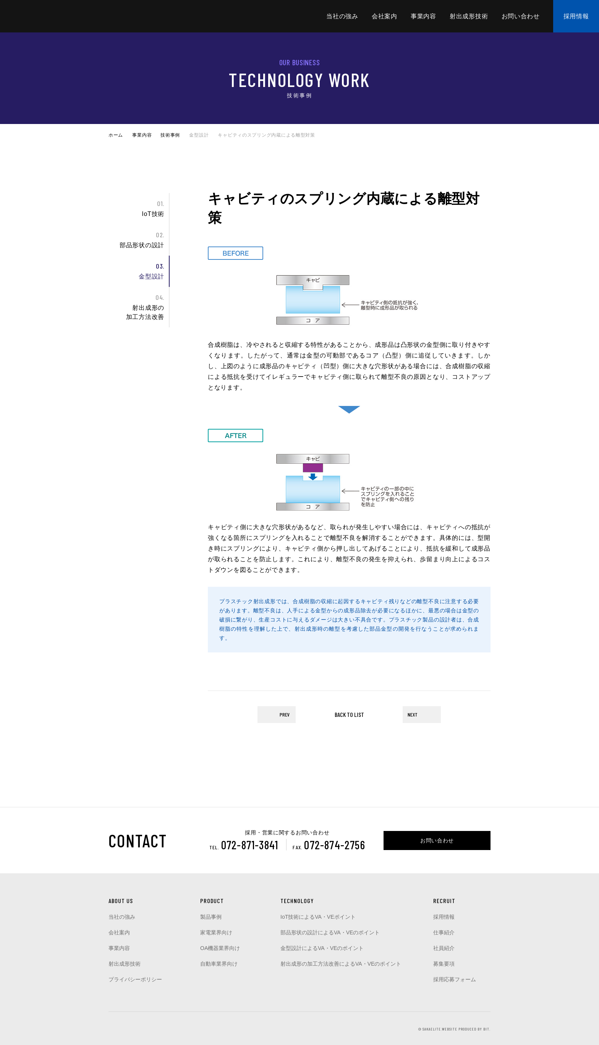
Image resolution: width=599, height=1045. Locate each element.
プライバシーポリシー (135, 979)
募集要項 (444, 964)
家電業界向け (216, 932)
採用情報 (576, 16)
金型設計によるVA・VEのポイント (322, 948)
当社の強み (342, 16)
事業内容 (423, 16)
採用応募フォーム (454, 979)
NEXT (413, 714)
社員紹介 (444, 948)
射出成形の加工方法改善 (136, 306)
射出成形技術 (469, 16)
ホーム (115, 135)
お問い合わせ (521, 16)
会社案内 (384, 16)
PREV (285, 714)
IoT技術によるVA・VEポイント (318, 917)
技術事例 (170, 135)
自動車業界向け (219, 964)
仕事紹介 (444, 932)
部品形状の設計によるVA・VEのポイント (330, 932)
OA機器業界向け (220, 948)
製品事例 (211, 917)
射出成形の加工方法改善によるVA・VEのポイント (340, 964)
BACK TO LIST (349, 714)
